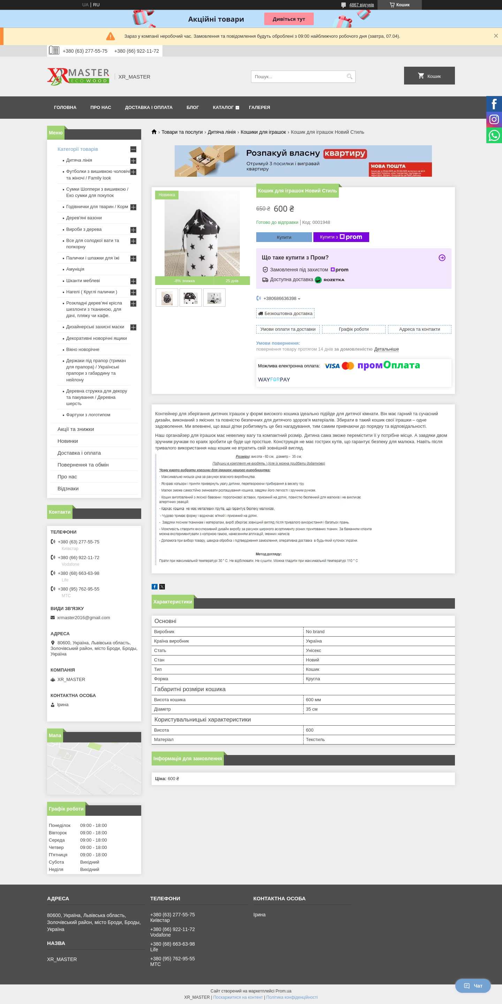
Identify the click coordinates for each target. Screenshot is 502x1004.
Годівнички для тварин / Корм (97, 206)
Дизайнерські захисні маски (95, 326)
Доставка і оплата (149, 107)
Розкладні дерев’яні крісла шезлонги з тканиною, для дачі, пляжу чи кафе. (94, 309)
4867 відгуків (361, 4)
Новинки (68, 441)
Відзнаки (68, 488)
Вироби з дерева (84, 229)
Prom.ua (283, 991)
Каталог (223, 107)
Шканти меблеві (83, 280)
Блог (193, 107)
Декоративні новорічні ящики (96, 338)
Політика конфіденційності (292, 997)
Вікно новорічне (82, 349)
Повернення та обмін (83, 465)
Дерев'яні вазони (84, 217)
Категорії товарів (78, 149)
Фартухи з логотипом (88, 414)
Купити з (341, 237)
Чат (473, 986)
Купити (284, 237)
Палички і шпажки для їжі (92, 258)
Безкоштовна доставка (288, 313)
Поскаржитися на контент (238, 997)
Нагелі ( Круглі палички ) (91, 291)
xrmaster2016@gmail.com (83, 617)
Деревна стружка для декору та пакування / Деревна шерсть (96, 397)
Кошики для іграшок (263, 132)
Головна (65, 107)
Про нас (100, 107)
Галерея (259, 107)
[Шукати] (349, 77)
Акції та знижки (76, 429)
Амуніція (75, 269)
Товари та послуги (182, 132)
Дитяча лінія (222, 132)
